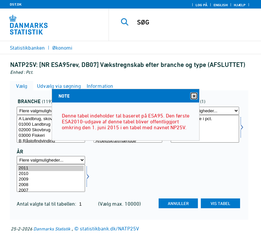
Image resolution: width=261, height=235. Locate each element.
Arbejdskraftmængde (128, 141)
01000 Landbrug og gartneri (51, 124)
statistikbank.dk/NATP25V (109, 228)
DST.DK (16, 4)
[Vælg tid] (51, 178)
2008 (51, 185)
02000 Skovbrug (51, 130)
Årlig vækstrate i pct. (205, 119)
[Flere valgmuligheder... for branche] (51, 111)
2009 (51, 179)
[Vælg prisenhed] (205, 129)
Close (194, 96)
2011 (51, 168)
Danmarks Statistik (51, 228)
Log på (201, 5)
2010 (51, 174)
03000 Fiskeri (51, 135)
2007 (51, 190)
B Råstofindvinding (51, 141)
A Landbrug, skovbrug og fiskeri (51, 119)
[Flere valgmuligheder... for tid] (51, 160)
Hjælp (240, 5)
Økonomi (62, 48)
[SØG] (194, 22)
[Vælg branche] (51, 129)
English (221, 5)
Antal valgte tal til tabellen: (47, 204)
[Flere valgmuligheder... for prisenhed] (205, 111)
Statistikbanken (27, 48)
